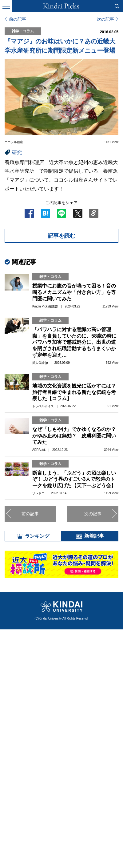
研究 (17, 152)
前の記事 (17, 19)
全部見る (61, 753)
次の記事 (105, 19)
